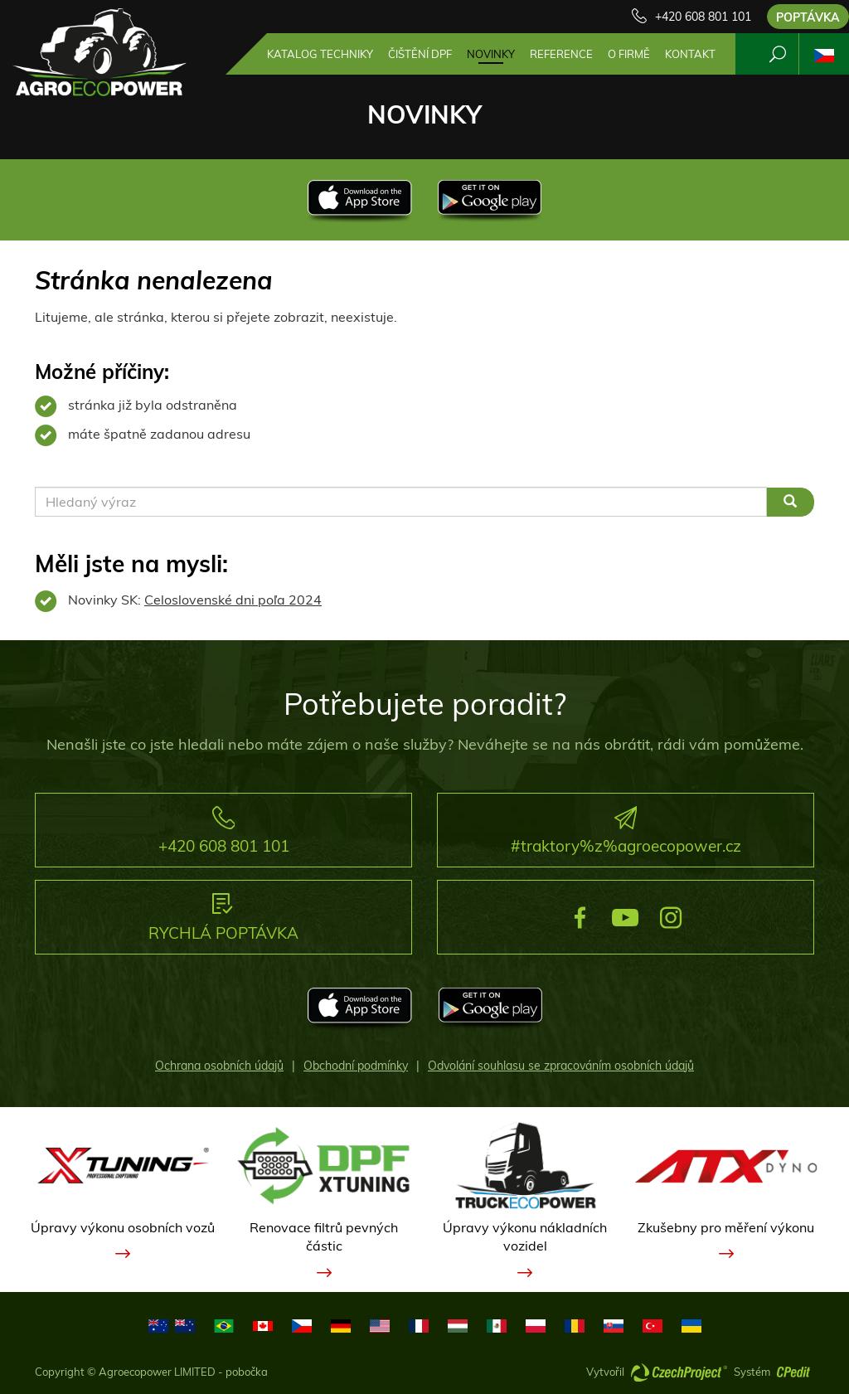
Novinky (491, 54)
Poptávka (808, 17)
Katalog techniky (320, 54)
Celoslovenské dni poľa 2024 (233, 599)
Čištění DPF (420, 54)
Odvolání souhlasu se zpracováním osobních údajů (561, 1065)
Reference (561, 54)
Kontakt (690, 54)
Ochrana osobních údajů (219, 1065)
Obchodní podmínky (355, 1065)
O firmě (629, 54)
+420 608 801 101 (703, 16)
